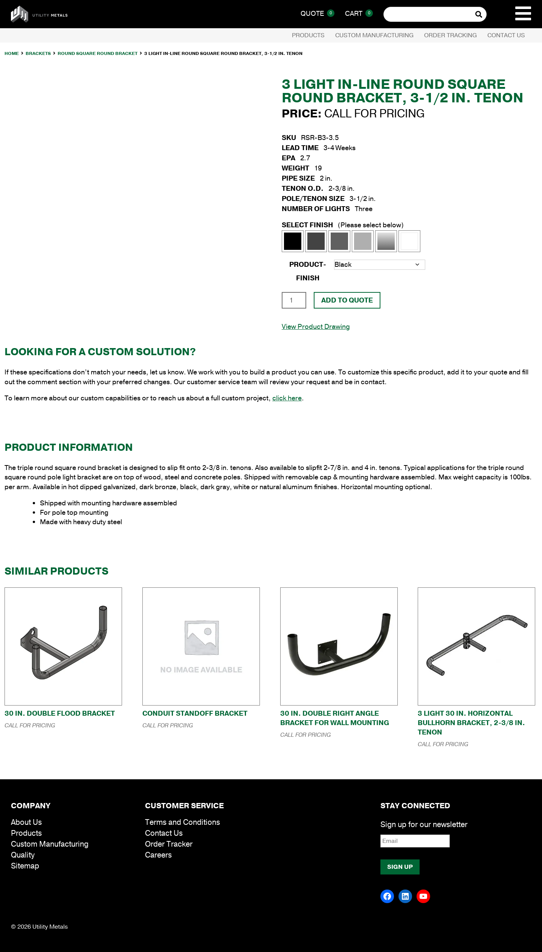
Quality (23, 855)
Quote (317, 13)
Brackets (38, 53)
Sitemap (25, 866)
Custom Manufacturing (374, 35)
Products (308, 35)
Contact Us (506, 35)
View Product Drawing (316, 326)
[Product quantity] (294, 300)
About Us (26, 822)
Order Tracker (168, 844)
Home (12, 53)
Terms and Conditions (182, 822)
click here (287, 398)
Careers (158, 855)
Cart (359, 13)
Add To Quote (347, 300)
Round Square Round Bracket (97, 53)
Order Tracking (450, 35)
